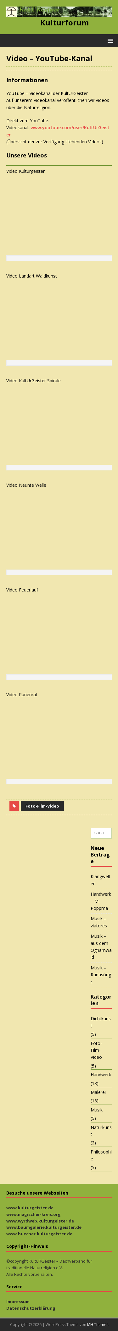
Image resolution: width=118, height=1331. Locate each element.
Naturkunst (101, 1130)
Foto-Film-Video (42, 806)
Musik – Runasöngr (101, 975)
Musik (97, 1110)
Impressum (18, 1301)
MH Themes (97, 1324)
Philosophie (101, 1155)
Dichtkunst (101, 1021)
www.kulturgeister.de (29, 1208)
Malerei (98, 1092)
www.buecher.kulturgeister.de (39, 1234)
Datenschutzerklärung (30, 1308)
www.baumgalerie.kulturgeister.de (43, 1227)
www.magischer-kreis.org (33, 1214)
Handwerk (101, 1075)
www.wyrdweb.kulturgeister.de (40, 1221)
